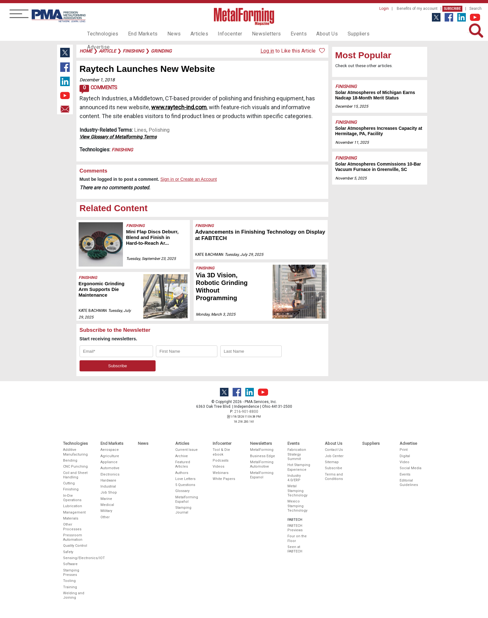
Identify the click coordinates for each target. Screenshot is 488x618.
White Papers (224, 479)
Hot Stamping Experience (298, 467)
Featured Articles (182, 464)
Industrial (108, 486)
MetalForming (261, 450)
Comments (98, 89)
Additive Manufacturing (75, 452)
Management (74, 512)
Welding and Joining (73, 595)
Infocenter (220, 33)
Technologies (101, 33)
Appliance (109, 462)
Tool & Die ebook (221, 452)
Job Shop (108, 492)
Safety (68, 552)
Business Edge (262, 456)
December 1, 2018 (97, 79)
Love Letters (185, 479)
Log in (267, 51)
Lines (140, 130)
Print (404, 450)
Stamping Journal (183, 510)
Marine (106, 499)
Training (70, 587)
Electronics (109, 474)
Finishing (122, 149)
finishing (133, 51)
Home (86, 51)
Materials (70, 518)
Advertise (370, 33)
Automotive (109, 468)
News (168, 33)
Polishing (159, 130)
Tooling (69, 581)
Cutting (69, 483)
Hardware (108, 480)
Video (404, 462)
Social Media (410, 468)
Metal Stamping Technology (297, 490)
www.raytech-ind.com (179, 107)
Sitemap (332, 462)
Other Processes (72, 526)
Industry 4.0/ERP (294, 478)
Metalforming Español (186, 499)
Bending (70, 460)
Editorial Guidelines (409, 482)
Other (105, 517)
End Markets (138, 33)
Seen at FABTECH (294, 549)
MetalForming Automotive (261, 464)
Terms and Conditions (334, 476)
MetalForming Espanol (261, 475)
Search (475, 8)
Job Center (334, 456)
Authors (181, 473)
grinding (161, 51)
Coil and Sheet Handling (75, 475)
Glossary (182, 491)
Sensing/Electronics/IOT (75, 558)
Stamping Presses (71, 572)
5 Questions (185, 485)
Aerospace (109, 450)
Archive (181, 456)
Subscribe (452, 8)
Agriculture (109, 456)
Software (70, 564)
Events (284, 33)
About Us (311, 33)
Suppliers (341, 33)
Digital (405, 456)
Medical (107, 505)
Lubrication (72, 506)
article (107, 51)
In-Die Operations (72, 498)
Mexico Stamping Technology (297, 506)
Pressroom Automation (72, 537)
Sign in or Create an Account (188, 179)
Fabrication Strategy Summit (296, 454)
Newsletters (254, 33)
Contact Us (334, 450)
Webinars (220, 473)
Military (106, 511)
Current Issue (186, 450)
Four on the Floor (297, 538)
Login (384, 8)
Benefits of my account (417, 8)
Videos (218, 466)
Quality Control (75, 546)
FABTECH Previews (295, 528)
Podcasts (220, 460)
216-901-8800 (246, 411)
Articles (191, 33)
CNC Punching (75, 466)
